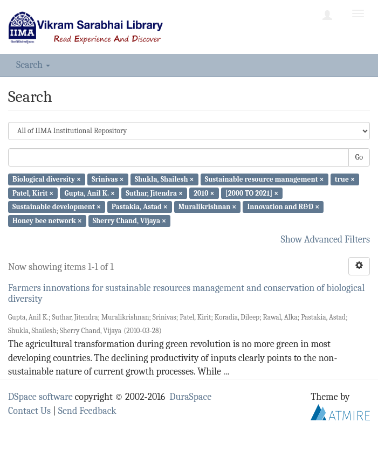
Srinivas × (107, 179)
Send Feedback (87, 411)
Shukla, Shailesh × (164, 179)
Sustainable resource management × (264, 179)
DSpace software (40, 397)
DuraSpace (190, 397)
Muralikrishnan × (207, 207)
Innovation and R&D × (284, 207)
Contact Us (29, 411)
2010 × (204, 193)
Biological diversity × (46, 179)
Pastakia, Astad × (140, 207)
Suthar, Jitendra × (154, 193)
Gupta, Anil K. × (90, 193)
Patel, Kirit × (32, 193)
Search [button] (33, 65)
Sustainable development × (56, 207)
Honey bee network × (47, 221)
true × (345, 179)
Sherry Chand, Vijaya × (129, 221)
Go (359, 157)
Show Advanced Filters (325, 239)
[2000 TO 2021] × (252, 193)
